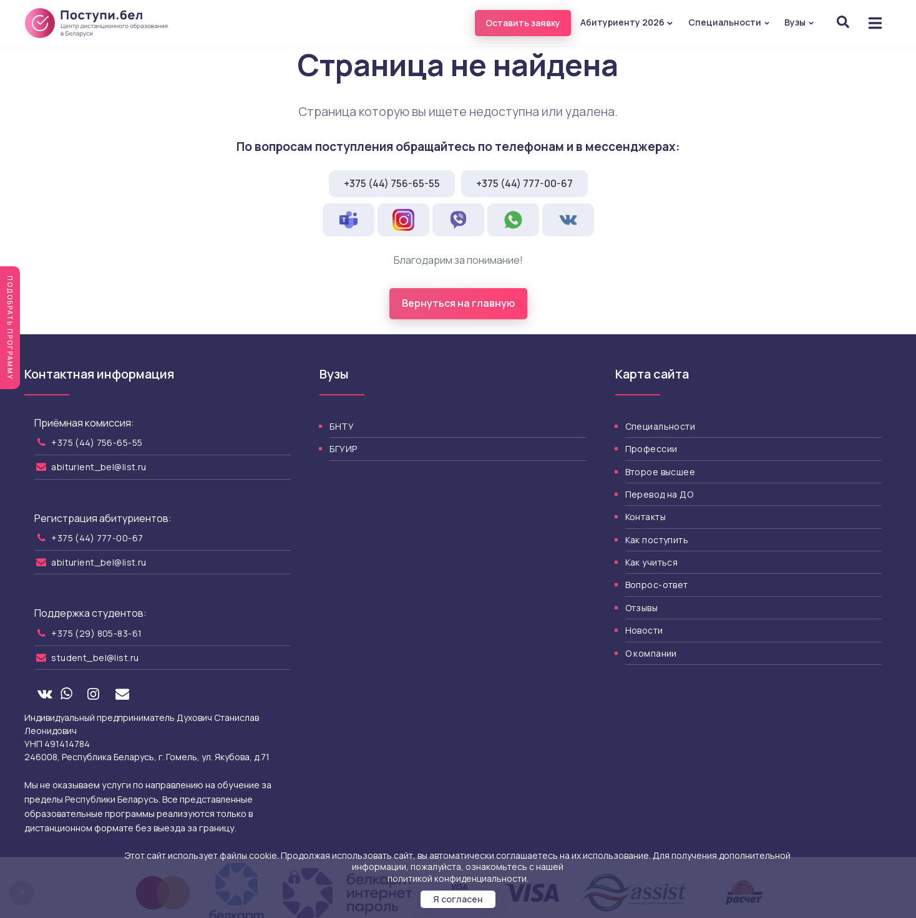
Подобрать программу (10, 328)
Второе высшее (660, 472)
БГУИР (343, 449)
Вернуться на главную (458, 303)
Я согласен (458, 899)
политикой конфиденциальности (457, 878)
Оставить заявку (522, 23)
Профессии (651, 449)
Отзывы (641, 608)
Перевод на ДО (659, 494)
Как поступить (656, 540)
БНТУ (341, 426)
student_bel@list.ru (95, 658)
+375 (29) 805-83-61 (96, 633)
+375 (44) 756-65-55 (392, 183)
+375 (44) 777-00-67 (524, 183)
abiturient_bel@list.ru (98, 467)
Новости (644, 630)
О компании (651, 653)
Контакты (645, 517)
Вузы (799, 22)
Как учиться (651, 562)
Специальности (729, 22)
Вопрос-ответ (656, 585)
